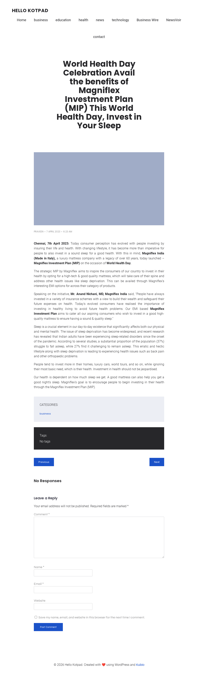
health (83, 20)
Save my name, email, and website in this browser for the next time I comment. (91, 617)
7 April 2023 (53, 231)
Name (39, 567)
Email (39, 584)
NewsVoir (173, 20)
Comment (42, 514)
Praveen (39, 231)
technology (120, 20)
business (41, 20)
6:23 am (67, 231)
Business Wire (148, 20)
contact (99, 37)
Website (39, 600)
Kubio (140, 665)
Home (21, 20)
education (63, 20)
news (100, 20)
